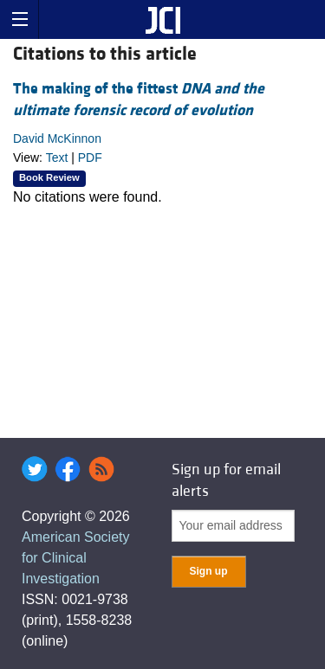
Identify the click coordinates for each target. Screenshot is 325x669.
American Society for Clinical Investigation (76, 558)
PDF (90, 157)
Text (57, 157)
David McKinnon (57, 138)
